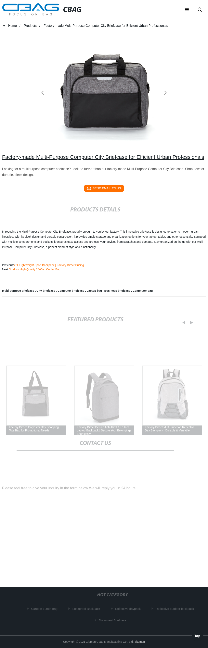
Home (12, 25)
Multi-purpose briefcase (18, 290)
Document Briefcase (113, 620)
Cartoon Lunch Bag (45, 608)
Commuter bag (143, 290)
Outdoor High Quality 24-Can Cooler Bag (34, 269)
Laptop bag (95, 290)
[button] (187, 10)
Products (30, 25)
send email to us (104, 188)
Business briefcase (117, 290)
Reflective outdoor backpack (175, 608)
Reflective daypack (128, 608)
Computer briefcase (71, 290)
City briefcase (46, 290)
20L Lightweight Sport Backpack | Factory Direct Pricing (49, 265)
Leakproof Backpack (87, 608)
